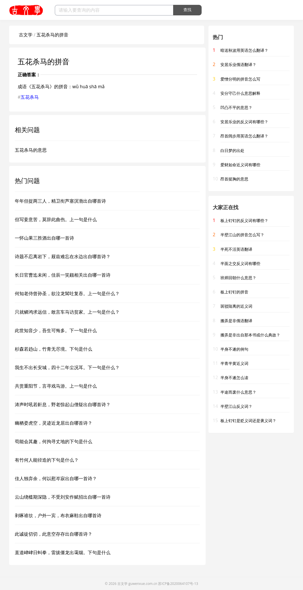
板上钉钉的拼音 (234, 292)
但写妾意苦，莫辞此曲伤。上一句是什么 (56, 219)
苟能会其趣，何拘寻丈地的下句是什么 (53, 441)
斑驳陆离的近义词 (236, 306)
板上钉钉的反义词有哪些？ (244, 220)
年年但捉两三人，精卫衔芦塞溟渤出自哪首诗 (60, 201)
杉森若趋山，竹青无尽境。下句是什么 (53, 349)
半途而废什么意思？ (238, 392)
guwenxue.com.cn (142, 583)
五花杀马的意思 (31, 150)
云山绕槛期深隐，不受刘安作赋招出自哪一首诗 (62, 497)
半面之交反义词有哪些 (240, 263)
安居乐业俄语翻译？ (238, 64)
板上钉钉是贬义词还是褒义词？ (248, 420)
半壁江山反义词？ (236, 406)
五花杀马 (30, 97)
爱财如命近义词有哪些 (240, 164)
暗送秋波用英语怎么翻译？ (244, 50)
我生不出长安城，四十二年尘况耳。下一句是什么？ (67, 367)
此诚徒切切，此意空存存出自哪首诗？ (53, 534)
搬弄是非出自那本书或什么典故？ (250, 335)
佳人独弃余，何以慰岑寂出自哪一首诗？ (56, 478)
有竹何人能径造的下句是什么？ (47, 460)
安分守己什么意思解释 (240, 93)
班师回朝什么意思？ (238, 277)
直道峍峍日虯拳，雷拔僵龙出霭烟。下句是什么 (62, 552)
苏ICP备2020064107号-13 (178, 583)
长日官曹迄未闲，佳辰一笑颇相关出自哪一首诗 (62, 275)
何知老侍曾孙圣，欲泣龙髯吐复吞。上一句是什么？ (67, 293)
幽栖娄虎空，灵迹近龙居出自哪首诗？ (53, 423)
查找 (187, 9)
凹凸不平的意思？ (236, 107)
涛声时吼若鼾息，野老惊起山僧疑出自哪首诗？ (62, 404)
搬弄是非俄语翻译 (236, 320)
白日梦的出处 (232, 150)
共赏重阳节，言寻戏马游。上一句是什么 (56, 386)
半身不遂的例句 (234, 349)
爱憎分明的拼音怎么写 (240, 79)
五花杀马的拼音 (52, 35)
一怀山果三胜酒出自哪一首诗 (44, 238)
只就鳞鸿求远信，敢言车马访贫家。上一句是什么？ (67, 312)
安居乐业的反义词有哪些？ (244, 121)
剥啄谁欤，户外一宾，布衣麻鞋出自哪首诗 (58, 515)
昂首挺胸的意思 (234, 179)
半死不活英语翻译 (236, 249)
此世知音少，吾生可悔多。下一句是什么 (56, 330)
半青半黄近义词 (234, 363)
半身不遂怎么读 (234, 377)
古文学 (25, 35)
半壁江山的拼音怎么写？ (242, 234)
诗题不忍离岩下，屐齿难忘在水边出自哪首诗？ (62, 256)
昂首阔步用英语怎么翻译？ (244, 136)
